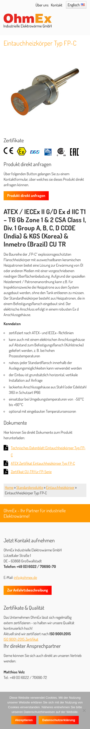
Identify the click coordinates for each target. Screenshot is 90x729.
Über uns (42, 5)
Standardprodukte (29, 487)
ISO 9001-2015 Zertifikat (21, 639)
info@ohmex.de (25, 577)
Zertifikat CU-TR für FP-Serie (31, 471)
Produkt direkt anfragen (26, 195)
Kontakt (56, 5)
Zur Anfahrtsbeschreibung (27, 590)
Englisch (74, 4)
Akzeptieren (24, 720)
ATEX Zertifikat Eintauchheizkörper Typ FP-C (43, 463)
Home (9, 487)
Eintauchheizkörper (60, 487)
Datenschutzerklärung (58, 720)
